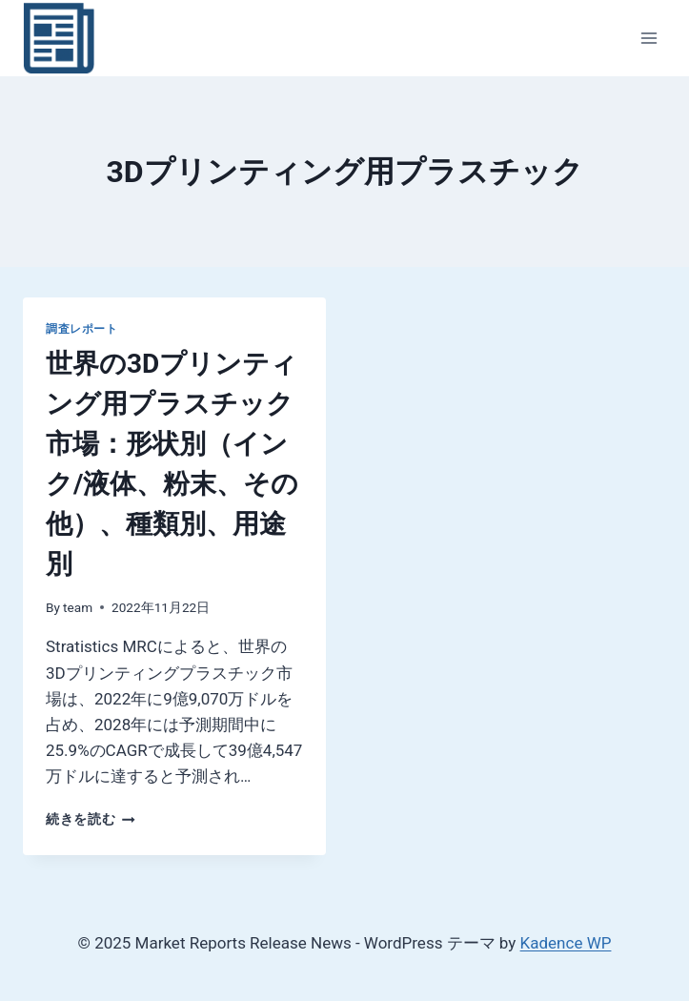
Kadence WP (566, 942)
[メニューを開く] (648, 37)
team (77, 607)
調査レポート (82, 329)
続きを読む (90, 819)
